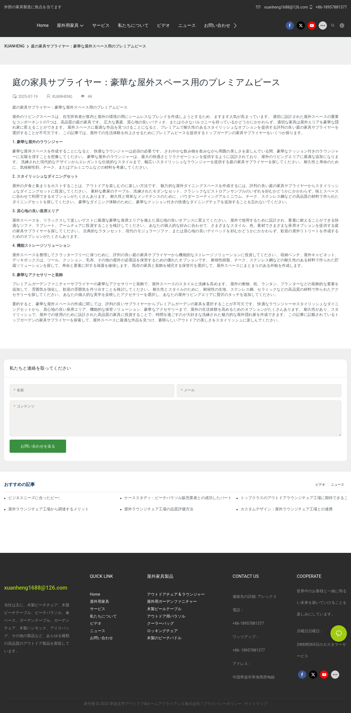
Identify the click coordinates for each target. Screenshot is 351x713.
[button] (235, 25)
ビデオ (320, 484)
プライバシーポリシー (222, 703)
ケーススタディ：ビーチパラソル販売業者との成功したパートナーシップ (177, 498)
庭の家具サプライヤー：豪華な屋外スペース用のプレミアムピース (88, 46)
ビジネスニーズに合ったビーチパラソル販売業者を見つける (34, 498)
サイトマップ (255, 703)
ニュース (337, 484)
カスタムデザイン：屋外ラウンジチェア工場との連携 (286, 509)
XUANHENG (14, 46)
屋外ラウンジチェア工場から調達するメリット (48, 509)
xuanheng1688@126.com (286, 7)
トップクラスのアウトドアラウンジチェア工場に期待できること (293, 498)
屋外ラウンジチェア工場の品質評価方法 (158, 509)
